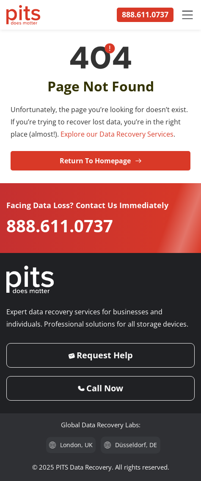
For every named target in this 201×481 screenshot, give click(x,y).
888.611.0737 (59, 225)
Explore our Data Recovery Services (117, 134)
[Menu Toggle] (187, 15)
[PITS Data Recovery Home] (23, 15)
